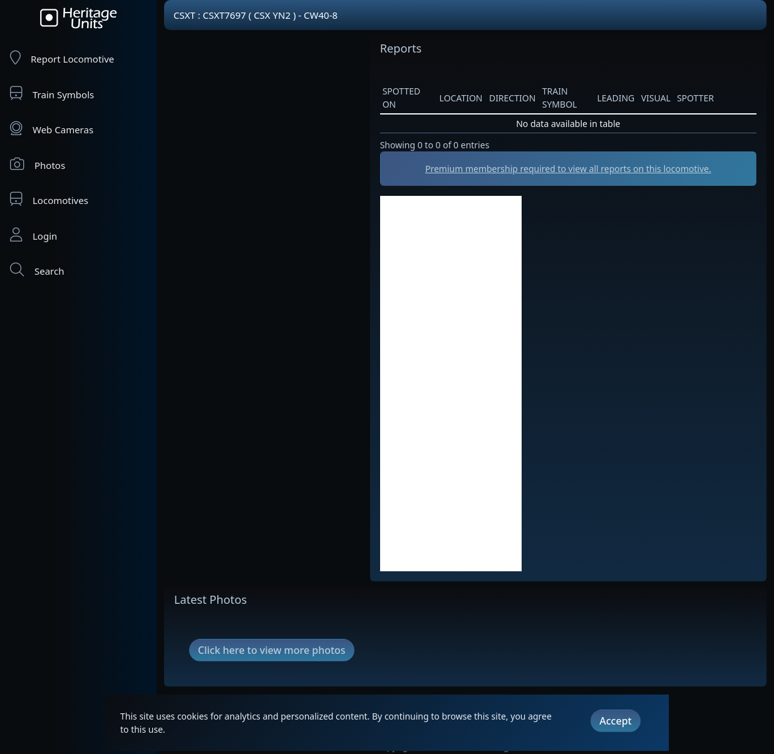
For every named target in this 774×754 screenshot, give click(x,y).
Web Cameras (51, 128)
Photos (37, 164)
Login (33, 235)
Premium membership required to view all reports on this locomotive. (568, 169)
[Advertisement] (451, 383)
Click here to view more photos (272, 650)
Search (37, 270)
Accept (615, 721)
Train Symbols (52, 93)
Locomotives (49, 199)
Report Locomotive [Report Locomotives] (62, 58)
